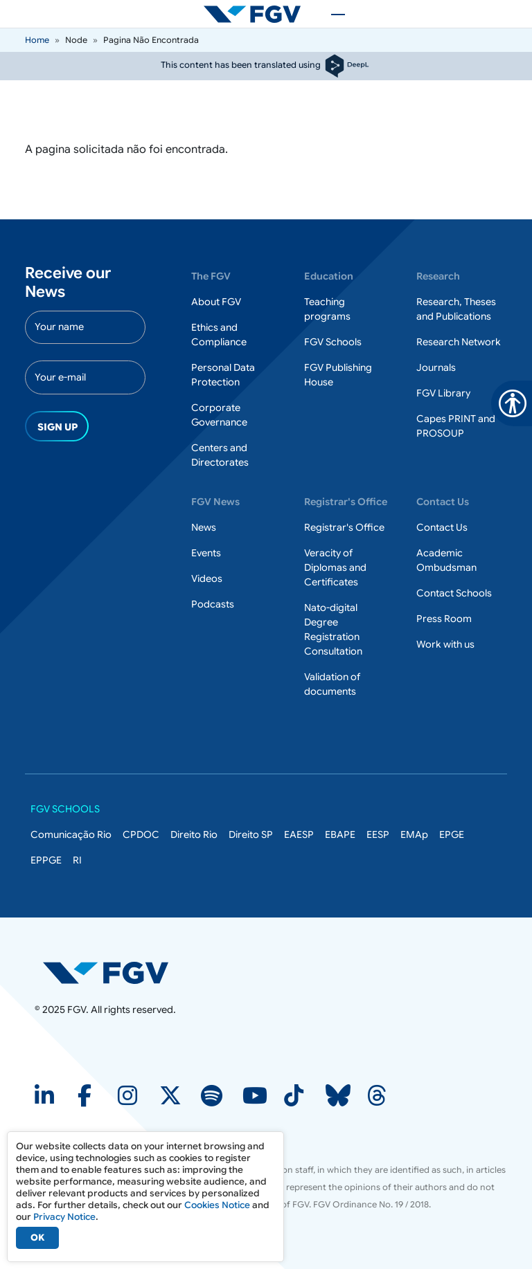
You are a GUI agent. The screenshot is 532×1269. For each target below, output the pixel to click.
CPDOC (141, 834)
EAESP (299, 834)
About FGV (216, 301)
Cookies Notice (217, 1205)
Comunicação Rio (71, 834)
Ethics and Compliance (219, 334)
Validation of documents (332, 683)
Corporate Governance (219, 414)
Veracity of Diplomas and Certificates (335, 567)
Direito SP (251, 834)
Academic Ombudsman (446, 560)
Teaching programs (327, 308)
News (203, 527)
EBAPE (340, 834)
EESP (377, 834)
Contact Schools (454, 593)
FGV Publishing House (338, 374)
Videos (206, 578)
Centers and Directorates (220, 454)
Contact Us (442, 527)
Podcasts (212, 604)
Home (37, 40)
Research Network (458, 342)
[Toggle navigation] (331, 14)
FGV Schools (333, 342)
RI (77, 860)
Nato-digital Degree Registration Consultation (333, 629)
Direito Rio (194, 834)
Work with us (445, 644)
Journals (436, 367)
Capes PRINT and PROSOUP (455, 425)
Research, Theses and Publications (456, 308)
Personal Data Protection (223, 374)
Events (206, 553)
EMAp (414, 834)
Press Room (444, 618)
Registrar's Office (344, 527)
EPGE (451, 834)
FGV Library (443, 393)
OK (37, 1237)
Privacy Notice (64, 1217)
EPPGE (46, 860)
